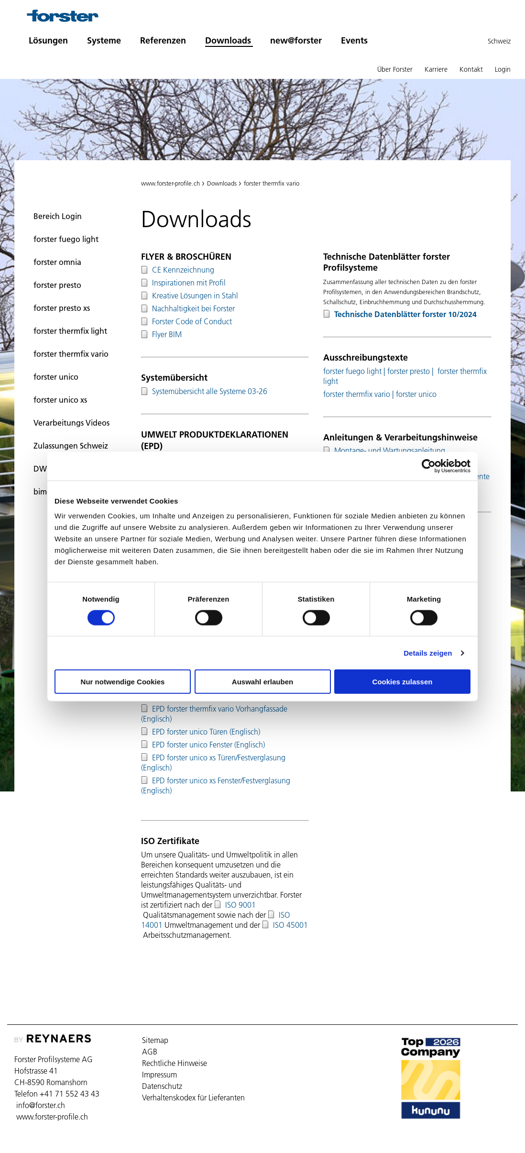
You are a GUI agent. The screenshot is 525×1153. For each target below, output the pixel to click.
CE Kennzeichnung (183, 270)
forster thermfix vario (71, 354)
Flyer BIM (167, 334)
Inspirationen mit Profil (189, 282)
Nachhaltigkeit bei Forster (193, 308)
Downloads (228, 40)
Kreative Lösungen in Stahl (195, 295)
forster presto (57, 285)
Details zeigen (428, 652)
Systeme (104, 40)
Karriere (436, 69)
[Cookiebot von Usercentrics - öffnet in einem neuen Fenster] (428, 466)
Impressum (159, 1074)
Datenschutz (162, 1086)
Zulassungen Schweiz (70, 445)
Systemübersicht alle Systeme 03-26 (209, 391)
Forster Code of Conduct (192, 321)
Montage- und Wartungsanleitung (389, 450)
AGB (149, 1051)
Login (503, 69)
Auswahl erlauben (262, 682)
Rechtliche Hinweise (174, 1063)
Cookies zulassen (402, 682)
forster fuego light (65, 239)
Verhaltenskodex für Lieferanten (193, 1097)
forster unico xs (60, 400)
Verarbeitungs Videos (71, 423)
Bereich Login (57, 216)
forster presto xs (61, 308)
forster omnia (57, 262)
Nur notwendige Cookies (123, 682)
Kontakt (471, 69)
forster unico (55, 377)
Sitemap (155, 1040)
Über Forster (395, 69)
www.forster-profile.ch (170, 183)
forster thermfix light (70, 331)
